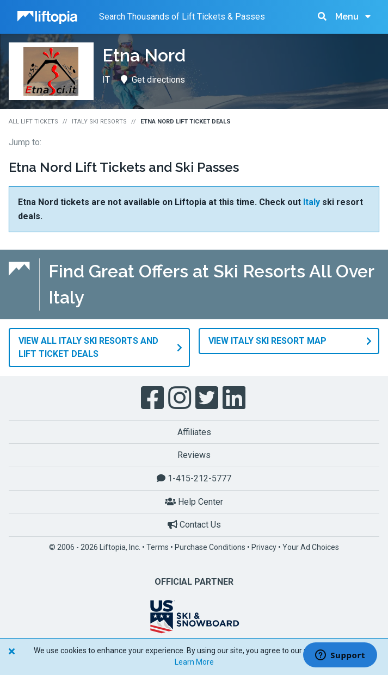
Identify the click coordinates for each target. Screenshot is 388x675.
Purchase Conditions (210, 547)
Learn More (194, 662)
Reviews (194, 455)
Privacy (263, 547)
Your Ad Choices (310, 547)
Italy (311, 202)
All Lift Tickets (33, 121)
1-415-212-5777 (194, 478)
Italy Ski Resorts (99, 121)
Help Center (194, 502)
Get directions (153, 80)
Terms (157, 547)
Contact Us (194, 524)
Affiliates (194, 432)
